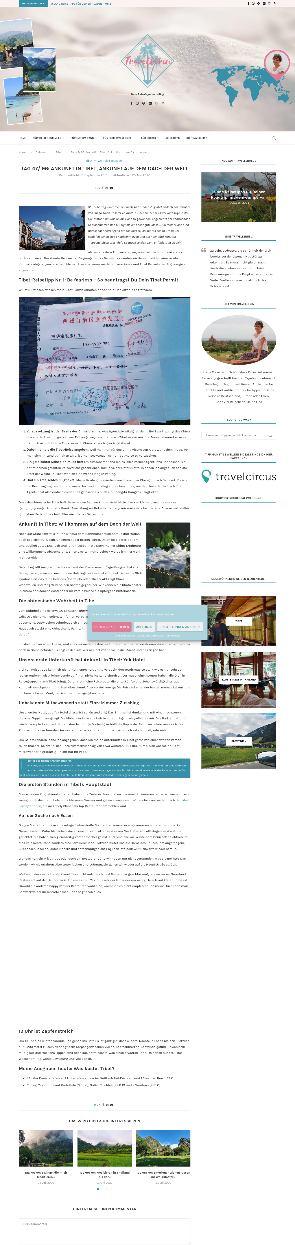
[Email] (264, 3)
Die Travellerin (196, 138)
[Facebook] (248, 3)
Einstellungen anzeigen (180, 627)
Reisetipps (173, 138)
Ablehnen (144, 627)
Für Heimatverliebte (117, 138)
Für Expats (148, 138)
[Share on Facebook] (103, 188)
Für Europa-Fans (82, 138)
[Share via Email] (111, 188)
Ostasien (41, 152)
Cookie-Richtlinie (124, 635)
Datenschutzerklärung (150, 635)
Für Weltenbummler (47, 138)
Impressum (174, 635)
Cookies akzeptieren (111, 627)
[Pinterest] (258, 3)
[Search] (274, 138)
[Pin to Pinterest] (106, 188)
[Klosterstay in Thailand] (238, 680)
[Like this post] (98, 188)
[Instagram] (253, 3)
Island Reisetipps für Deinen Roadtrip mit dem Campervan (91, 3)
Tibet (59, 152)
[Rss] (275, 3)
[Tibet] (238, 621)
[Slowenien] (238, 741)
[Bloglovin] (269, 3)
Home (22, 138)
